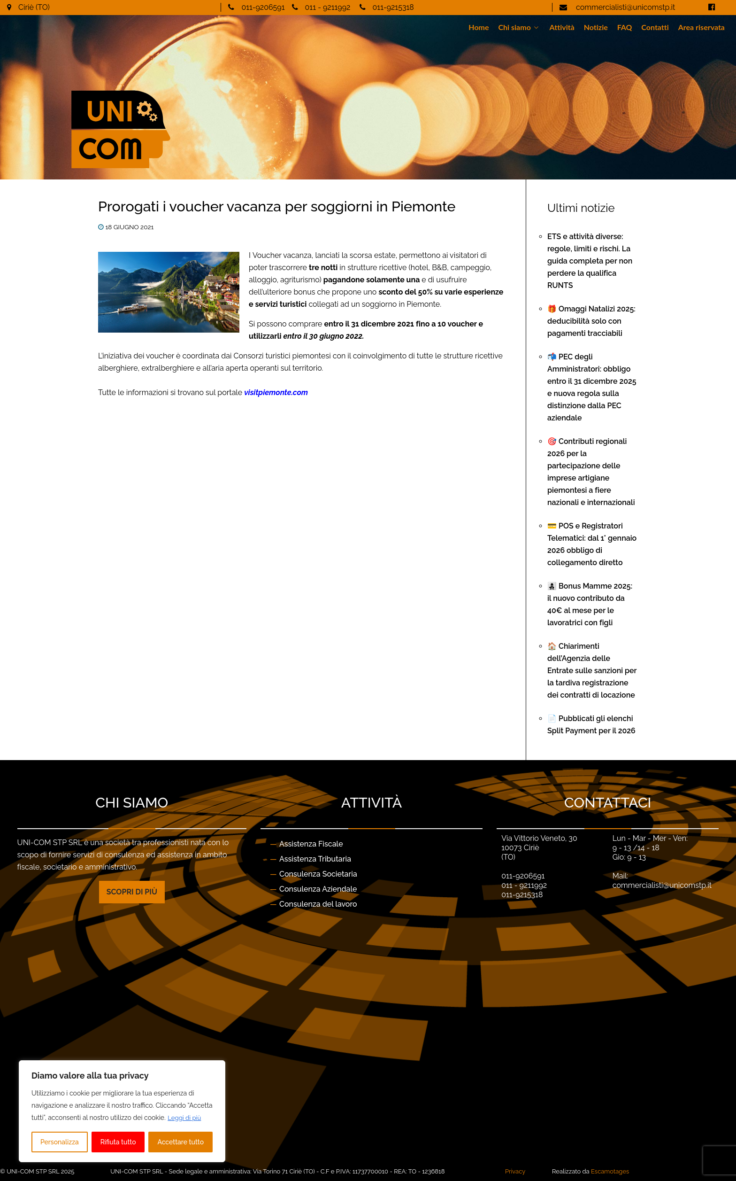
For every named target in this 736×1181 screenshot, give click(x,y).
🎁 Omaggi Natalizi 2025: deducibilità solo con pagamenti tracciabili (591, 321)
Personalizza (59, 1142)
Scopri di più (132, 891)
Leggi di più (185, 1118)
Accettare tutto (180, 1142)
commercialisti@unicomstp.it (624, 7)
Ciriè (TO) (34, 7)
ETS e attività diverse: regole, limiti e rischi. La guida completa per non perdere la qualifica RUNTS (589, 261)
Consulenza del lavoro (318, 904)
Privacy (515, 1171)
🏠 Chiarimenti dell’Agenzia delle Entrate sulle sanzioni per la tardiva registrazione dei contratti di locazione (591, 670)
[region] (122, 1111)
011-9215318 (393, 7)
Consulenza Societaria (318, 874)
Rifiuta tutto (118, 1142)
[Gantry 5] (176, 109)
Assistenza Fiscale (311, 843)
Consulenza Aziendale (318, 889)
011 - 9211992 (328, 7)
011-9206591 (262, 7)
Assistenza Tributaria (315, 859)
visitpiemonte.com (276, 392)
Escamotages (610, 1171)
